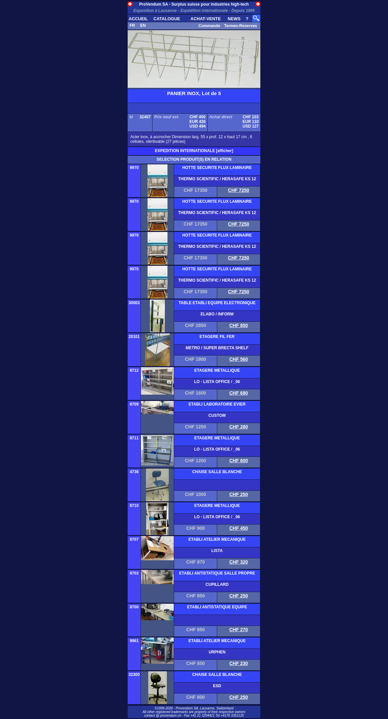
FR (132, 25)
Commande (209, 26)
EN (143, 25)
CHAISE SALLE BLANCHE (217, 472)
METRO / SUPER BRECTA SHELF (217, 348)
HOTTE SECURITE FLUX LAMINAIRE (217, 167)
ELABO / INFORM (217, 314)
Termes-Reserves (240, 26)
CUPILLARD (217, 584)
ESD (217, 686)
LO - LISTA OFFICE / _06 (217, 381)
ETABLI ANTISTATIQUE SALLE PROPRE (217, 573)
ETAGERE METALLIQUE (217, 370)
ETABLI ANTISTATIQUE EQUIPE (217, 607)
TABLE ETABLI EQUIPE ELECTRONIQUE (216, 303)
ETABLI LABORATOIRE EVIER (216, 404)
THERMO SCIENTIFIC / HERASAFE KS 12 (217, 179)
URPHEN (217, 652)
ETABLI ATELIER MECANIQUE (216, 539)
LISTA (217, 550)
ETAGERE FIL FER (217, 336)
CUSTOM (217, 415)
